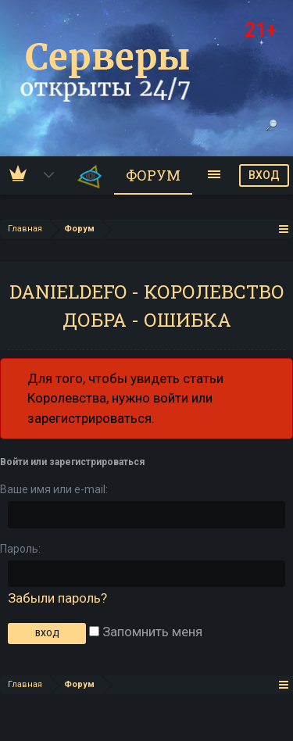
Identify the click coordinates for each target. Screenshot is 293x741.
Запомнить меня (145, 631)
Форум (153, 175)
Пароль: (20, 548)
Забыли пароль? (57, 598)
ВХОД (264, 175)
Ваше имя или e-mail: (54, 489)
